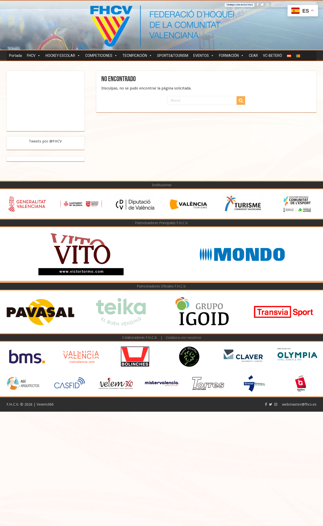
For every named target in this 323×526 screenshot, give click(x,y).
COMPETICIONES (101, 56)
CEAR (253, 56)
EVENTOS (203, 56)
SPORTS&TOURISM (172, 56)
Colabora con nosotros (183, 338)
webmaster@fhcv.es (299, 404)
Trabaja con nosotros (239, 5)
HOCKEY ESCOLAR (62, 56)
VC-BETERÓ (272, 56)
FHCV (33, 56)
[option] (27, 204)
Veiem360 (45, 404)
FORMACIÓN (231, 56)
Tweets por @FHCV (45, 141)
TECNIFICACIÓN (137, 56)
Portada (15, 56)
